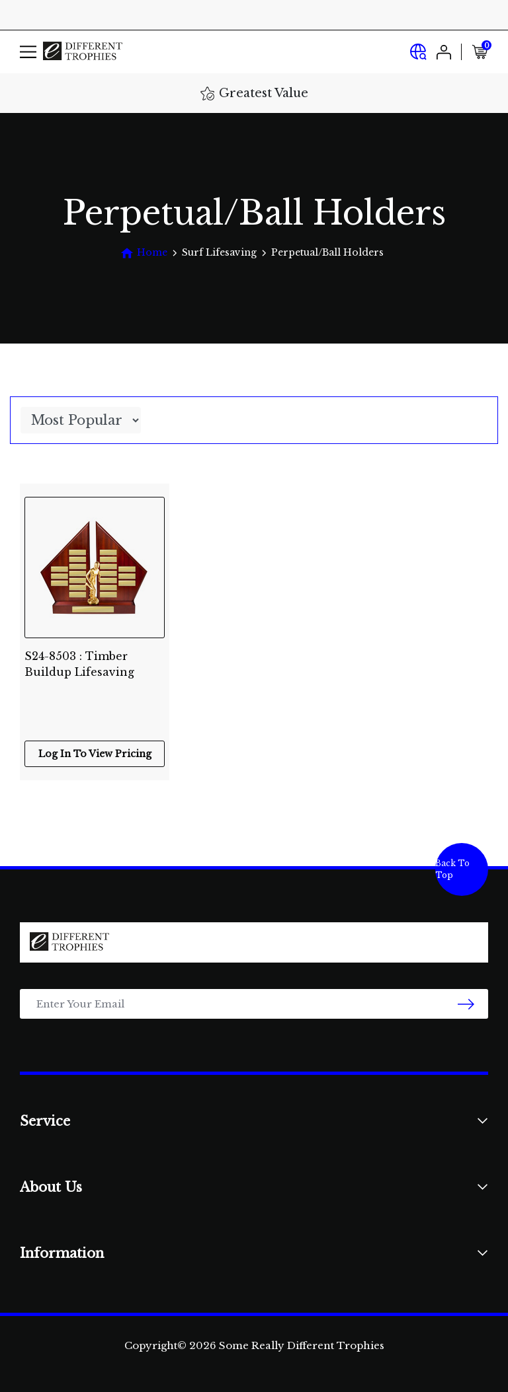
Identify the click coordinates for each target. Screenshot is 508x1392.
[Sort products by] (81, 420)
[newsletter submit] (466, 1004)
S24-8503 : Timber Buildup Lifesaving (79, 663)
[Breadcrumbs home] (143, 253)
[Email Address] (254, 1004)
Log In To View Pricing (94, 754)
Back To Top (452, 869)
